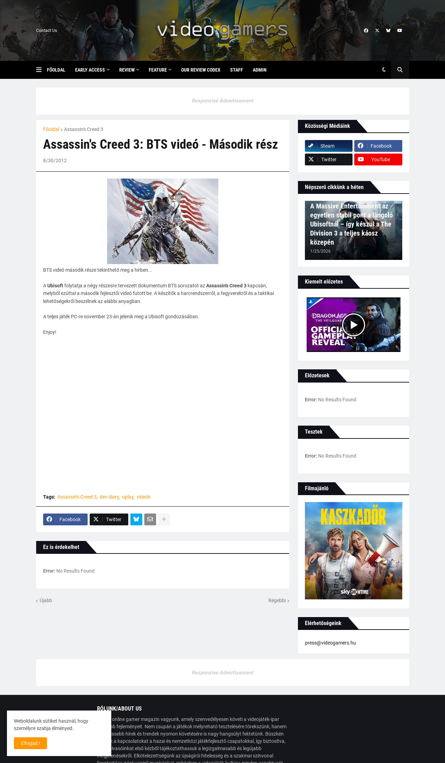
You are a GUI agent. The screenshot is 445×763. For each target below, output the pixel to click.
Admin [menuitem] (260, 70)
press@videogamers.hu (330, 643)
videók (144, 496)
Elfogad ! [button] (30, 743)
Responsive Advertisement (222, 101)
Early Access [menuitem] (90, 70)
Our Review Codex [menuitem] (200, 70)
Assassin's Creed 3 (83, 129)
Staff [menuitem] (236, 70)
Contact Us (46, 30)
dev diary (109, 496)
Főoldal (51, 129)
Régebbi (277, 600)
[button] (41, 70)
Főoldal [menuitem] (56, 70)
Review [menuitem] (127, 70)
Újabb (46, 600)
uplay (128, 496)
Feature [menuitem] (158, 70)
